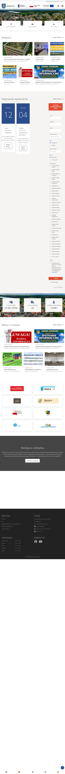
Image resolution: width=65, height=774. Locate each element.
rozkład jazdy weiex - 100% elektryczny (11, 524)
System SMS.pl (5, 529)
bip (61, 1)
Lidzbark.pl (8, 6)
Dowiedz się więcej (32, 461)
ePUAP (3, 519)
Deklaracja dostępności (52, 1)
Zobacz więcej (58, 37)
